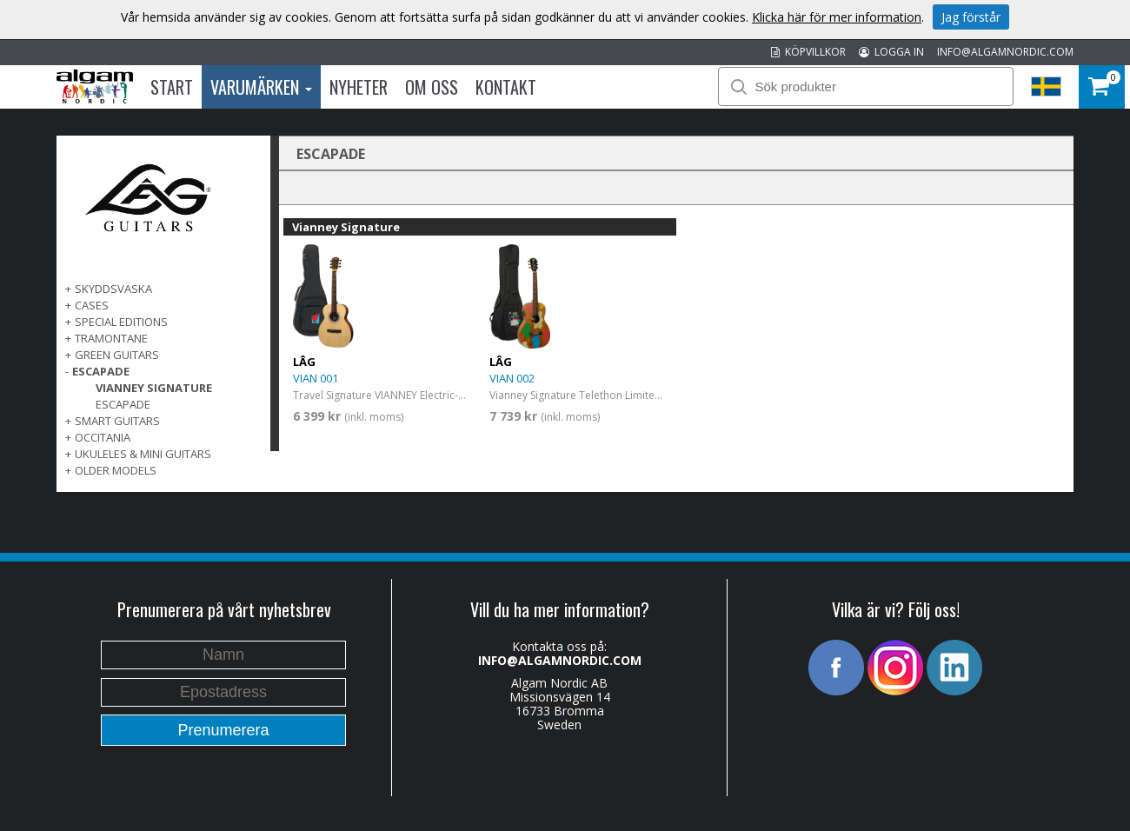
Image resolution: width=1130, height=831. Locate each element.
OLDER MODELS (115, 470)
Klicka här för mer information (836, 17)
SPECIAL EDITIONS (121, 321)
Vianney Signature (154, 388)
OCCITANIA (102, 437)
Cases (92, 305)
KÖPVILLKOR (808, 51)
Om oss (431, 87)
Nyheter (358, 87)
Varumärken (261, 87)
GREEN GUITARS (117, 354)
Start (171, 87)
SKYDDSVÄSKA (113, 288)
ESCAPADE (101, 371)
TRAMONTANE (111, 338)
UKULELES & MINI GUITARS (143, 454)
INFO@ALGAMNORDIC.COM (1005, 51)
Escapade (123, 404)
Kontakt (505, 87)
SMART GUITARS (117, 421)
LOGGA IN (891, 51)
